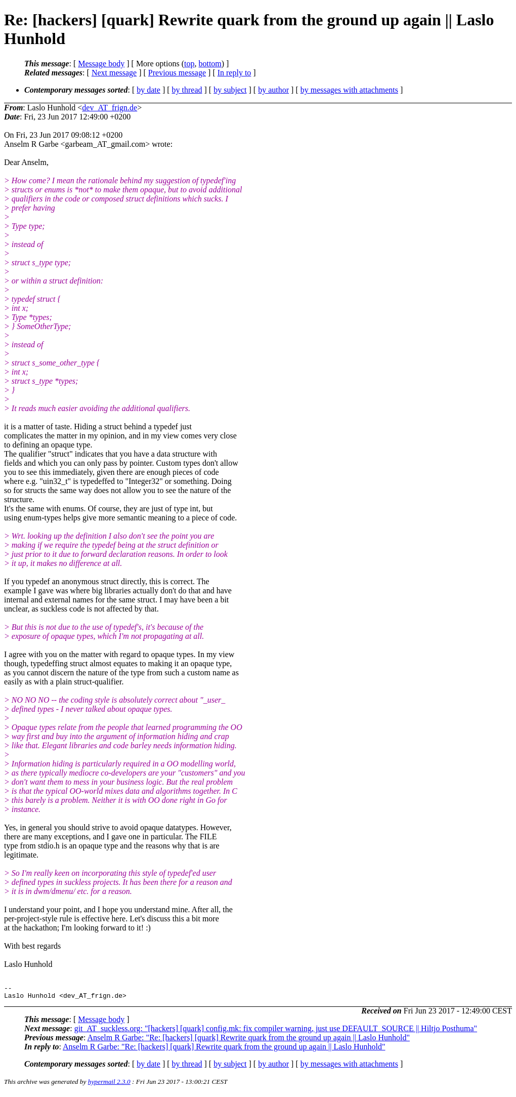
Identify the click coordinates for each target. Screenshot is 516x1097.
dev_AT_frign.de (109, 107)
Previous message (177, 72)
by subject (229, 90)
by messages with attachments (349, 90)
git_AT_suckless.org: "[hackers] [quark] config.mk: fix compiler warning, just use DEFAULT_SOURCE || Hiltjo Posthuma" (275, 1031)
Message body (101, 63)
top (189, 63)
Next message (114, 72)
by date (148, 90)
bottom (209, 63)
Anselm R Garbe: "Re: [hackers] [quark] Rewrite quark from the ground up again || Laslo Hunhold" (248, 1040)
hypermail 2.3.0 (109, 1084)
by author (273, 90)
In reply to (234, 72)
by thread (187, 90)
